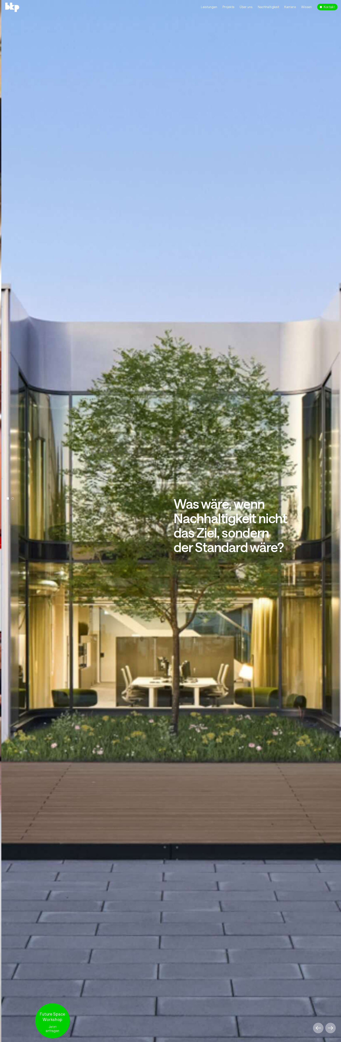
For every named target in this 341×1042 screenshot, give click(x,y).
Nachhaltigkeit (268, 7)
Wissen (306, 7)
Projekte (229, 7)
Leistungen (209, 7)
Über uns (246, 7)
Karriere (290, 7)
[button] (318, 1028)
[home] (34, 6)
